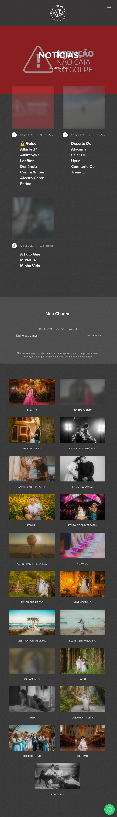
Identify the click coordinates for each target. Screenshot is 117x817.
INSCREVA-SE (94, 335)
